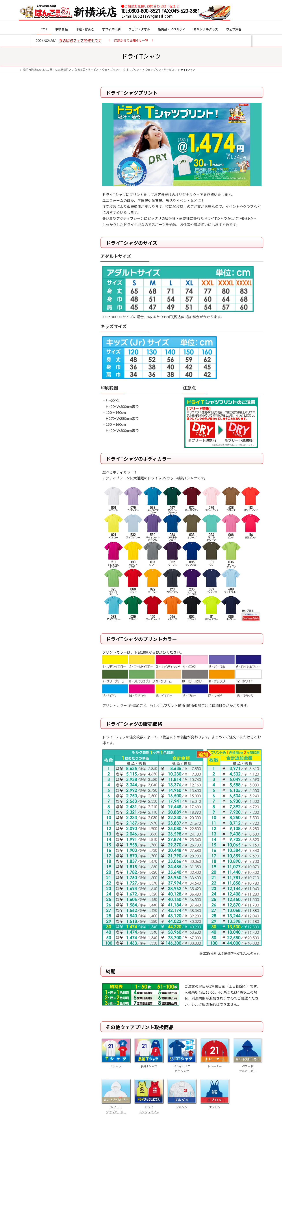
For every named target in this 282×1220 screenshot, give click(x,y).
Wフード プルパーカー (247, 1066)
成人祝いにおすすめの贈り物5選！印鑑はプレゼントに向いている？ (62, 433)
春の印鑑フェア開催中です (80, 40)
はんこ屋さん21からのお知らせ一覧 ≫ (54, 187)
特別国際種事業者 (52, 315)
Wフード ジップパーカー (116, 1107)
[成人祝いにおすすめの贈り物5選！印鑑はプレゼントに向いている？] (27, 433)
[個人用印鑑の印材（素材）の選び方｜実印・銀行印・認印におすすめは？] (27, 345)
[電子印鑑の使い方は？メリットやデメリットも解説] (27, 373)
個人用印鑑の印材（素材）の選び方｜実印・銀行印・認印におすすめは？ (62, 344)
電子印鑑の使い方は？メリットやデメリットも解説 (62, 370)
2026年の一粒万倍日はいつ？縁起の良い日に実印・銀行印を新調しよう (62, 462)
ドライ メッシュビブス (149, 1107)
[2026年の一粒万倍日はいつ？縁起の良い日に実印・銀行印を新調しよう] (27, 462)
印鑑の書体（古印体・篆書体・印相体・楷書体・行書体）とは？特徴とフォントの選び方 (52, 171)
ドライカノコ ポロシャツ (182, 1066)
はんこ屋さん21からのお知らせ (54, 116)
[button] (131, 40)
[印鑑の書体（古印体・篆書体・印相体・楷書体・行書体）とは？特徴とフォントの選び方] (27, 400)
